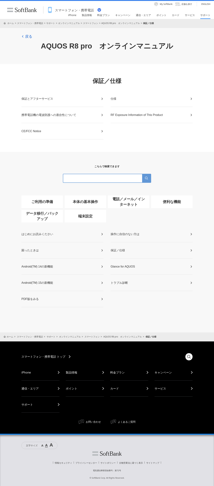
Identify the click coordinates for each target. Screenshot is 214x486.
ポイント (71, 388)
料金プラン (117, 372)
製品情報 (71, 372)
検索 (189, 356)
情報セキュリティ (63, 462)
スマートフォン (90, 23)
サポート (50, 23)
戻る (26, 36)
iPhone (26, 372)
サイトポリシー (108, 462)
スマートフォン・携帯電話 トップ (43, 357)
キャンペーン (163, 372)
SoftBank (22, 10)
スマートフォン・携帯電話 (30, 23)
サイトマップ (152, 462)
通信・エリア (30, 388)
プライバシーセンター (86, 462)
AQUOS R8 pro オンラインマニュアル (120, 23)
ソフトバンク (107, 453)
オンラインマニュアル (69, 23)
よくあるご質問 (126, 421)
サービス (160, 388)
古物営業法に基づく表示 (131, 462)
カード (114, 388)
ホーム (10, 23)
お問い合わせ (93, 421)
